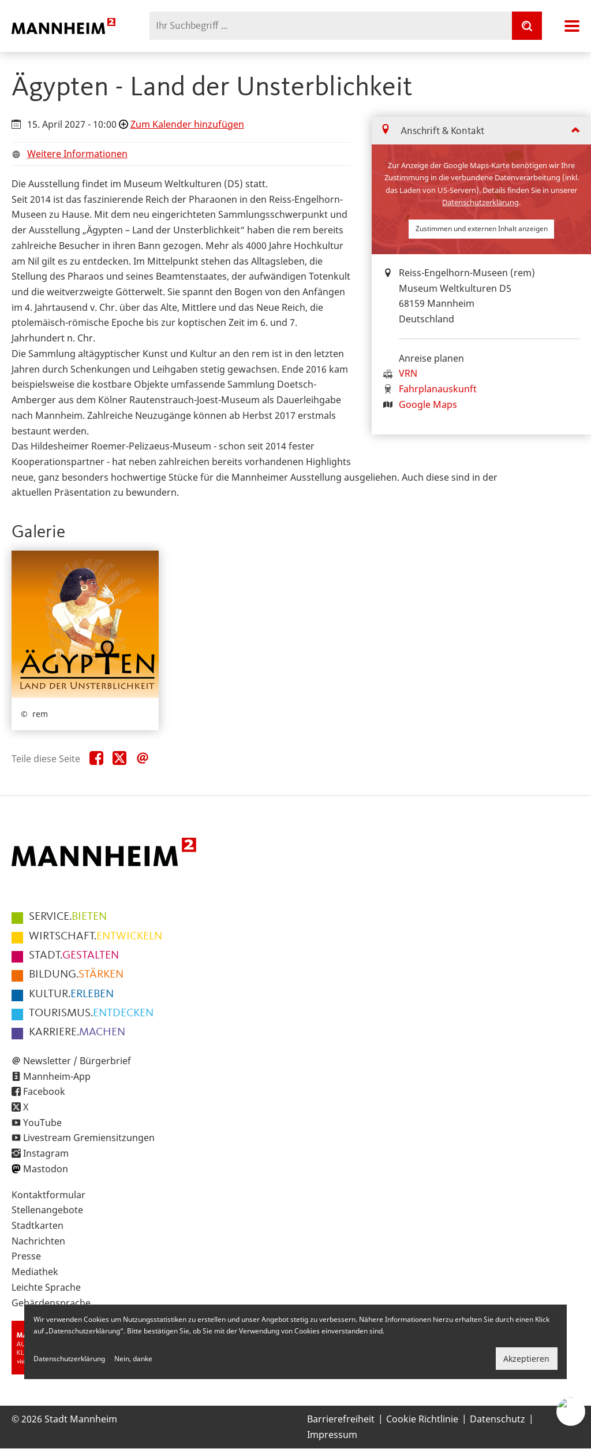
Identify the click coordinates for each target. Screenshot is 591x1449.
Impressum (332, 1434)
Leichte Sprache (46, 1287)
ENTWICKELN (95, 936)
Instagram (46, 1153)
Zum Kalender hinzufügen (187, 124)
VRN (408, 373)
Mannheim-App (57, 1076)
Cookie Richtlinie (422, 1419)
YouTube (42, 1122)
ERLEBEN (71, 994)
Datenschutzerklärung (480, 202)
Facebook (44, 1091)
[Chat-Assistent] (570, 1411)
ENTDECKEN (91, 1013)
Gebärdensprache (51, 1302)
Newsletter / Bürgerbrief (77, 1060)
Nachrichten (38, 1241)
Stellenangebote (47, 1209)
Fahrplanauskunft (438, 388)
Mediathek (35, 1271)
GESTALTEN (74, 955)
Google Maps (428, 404)
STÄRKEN (76, 974)
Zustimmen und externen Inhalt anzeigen (482, 228)
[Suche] (527, 26)
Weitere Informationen (77, 153)
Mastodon (45, 1168)
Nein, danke (133, 1358)
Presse (26, 1256)
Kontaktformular (48, 1194)
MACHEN (77, 1032)
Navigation (571, 26)
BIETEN (68, 917)
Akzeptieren (526, 1358)
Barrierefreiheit (341, 1419)
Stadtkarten (37, 1225)
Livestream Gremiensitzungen (89, 1137)
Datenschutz (497, 1419)
